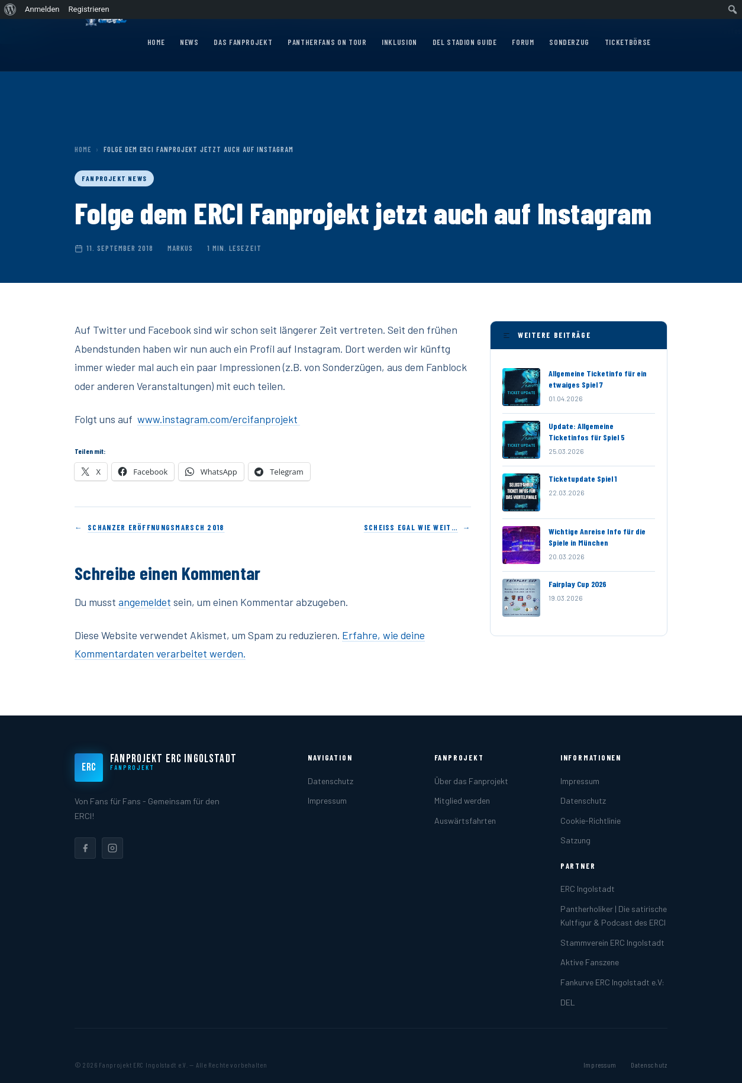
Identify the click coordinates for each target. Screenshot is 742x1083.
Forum (523, 42)
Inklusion (399, 42)
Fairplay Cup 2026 (577, 584)
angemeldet (144, 601)
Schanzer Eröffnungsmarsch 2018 (156, 527)
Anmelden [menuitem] (42, 9)
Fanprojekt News (114, 178)
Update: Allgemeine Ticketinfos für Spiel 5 (587, 431)
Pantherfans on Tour (327, 42)
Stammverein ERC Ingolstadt (612, 942)
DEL (567, 1002)
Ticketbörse (628, 42)
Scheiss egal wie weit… (411, 527)
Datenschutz (330, 781)
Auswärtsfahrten (465, 821)
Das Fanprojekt (243, 42)
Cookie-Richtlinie (590, 821)
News (189, 42)
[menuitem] (10, 9)
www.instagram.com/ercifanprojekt (218, 419)
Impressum (327, 800)
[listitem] (85, 848)
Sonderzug (569, 42)
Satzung (575, 840)
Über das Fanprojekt (471, 781)
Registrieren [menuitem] (89, 9)
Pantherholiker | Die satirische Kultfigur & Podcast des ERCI (613, 915)
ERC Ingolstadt (587, 889)
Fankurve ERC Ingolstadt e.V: (612, 982)
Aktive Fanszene (589, 962)
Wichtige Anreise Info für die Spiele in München (597, 536)
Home (156, 42)
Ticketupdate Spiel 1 (583, 478)
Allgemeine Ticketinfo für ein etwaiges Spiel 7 (598, 378)
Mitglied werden (462, 800)
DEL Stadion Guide (465, 42)
